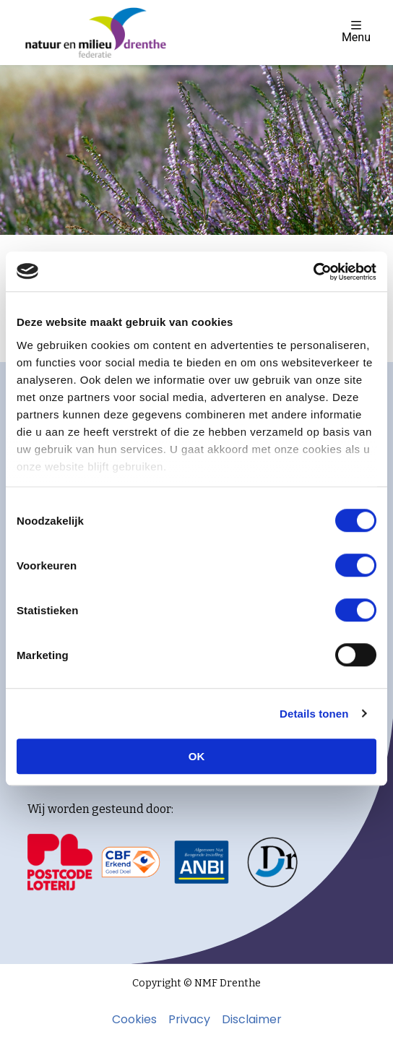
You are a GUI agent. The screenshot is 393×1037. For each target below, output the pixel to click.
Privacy (189, 1019)
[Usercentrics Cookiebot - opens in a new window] (313, 271)
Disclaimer (252, 1019)
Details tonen (314, 713)
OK (197, 756)
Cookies (134, 1019)
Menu (356, 31)
